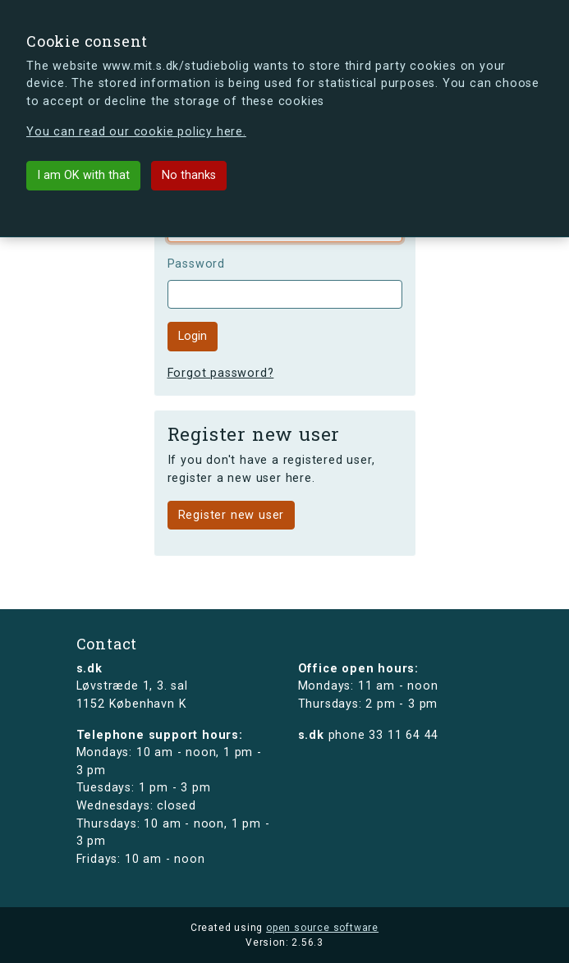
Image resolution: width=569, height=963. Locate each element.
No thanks (189, 175)
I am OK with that (83, 175)
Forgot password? (220, 373)
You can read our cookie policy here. (136, 132)
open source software (322, 927)
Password (196, 264)
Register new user (231, 515)
